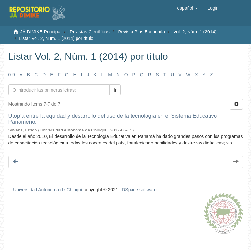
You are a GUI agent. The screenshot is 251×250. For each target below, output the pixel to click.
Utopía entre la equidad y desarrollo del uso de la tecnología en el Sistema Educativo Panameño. (112, 119)
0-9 (11, 74)
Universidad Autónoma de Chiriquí (47, 189)
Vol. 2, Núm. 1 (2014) (195, 31)
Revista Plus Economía (141, 31)
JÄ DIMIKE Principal (40, 31)
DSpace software (139, 189)
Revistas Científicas (90, 31)
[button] (187, 8)
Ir (115, 90)
